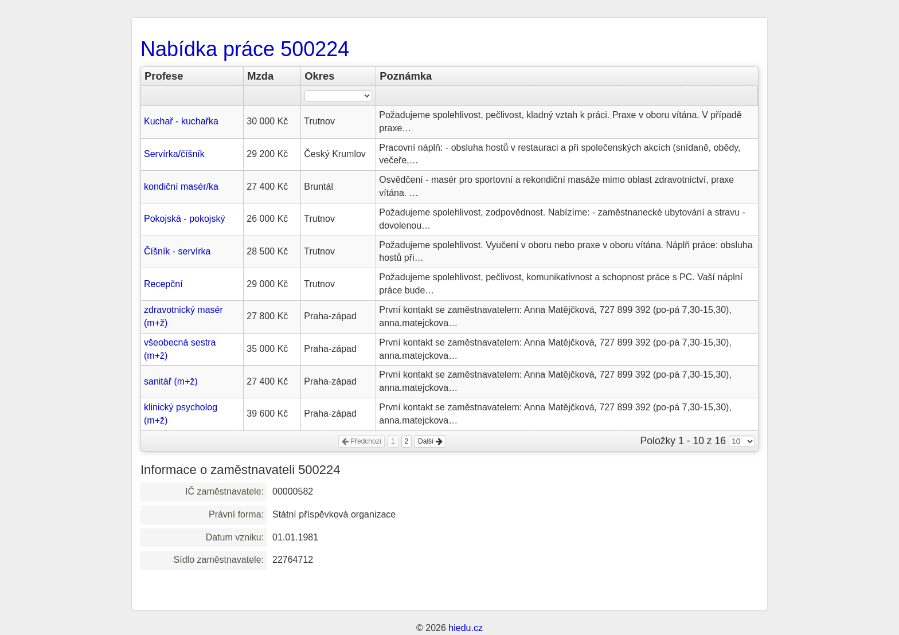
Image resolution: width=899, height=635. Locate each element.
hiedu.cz (465, 628)
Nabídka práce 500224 (244, 49)
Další (430, 441)
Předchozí (361, 441)
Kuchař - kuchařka (181, 121)
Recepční (163, 284)
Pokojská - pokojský (184, 219)
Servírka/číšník (174, 154)
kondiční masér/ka (181, 186)
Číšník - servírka (177, 251)
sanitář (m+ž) (171, 381)
